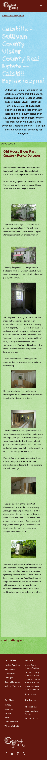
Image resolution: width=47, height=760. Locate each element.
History (8, 705)
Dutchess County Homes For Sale (32, 681)
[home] (10, 6)
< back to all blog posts (13, 15)
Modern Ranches (12, 665)
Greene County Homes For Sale (32, 688)
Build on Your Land (13, 686)
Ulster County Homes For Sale (32, 666)
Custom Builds (31, 718)
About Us (9, 709)
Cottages (9, 678)
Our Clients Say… (12, 722)
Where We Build (12, 726)
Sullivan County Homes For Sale (32, 673)
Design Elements (12, 682)
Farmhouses (10, 673)
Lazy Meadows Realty (31, 712)
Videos (8, 713)
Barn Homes (10, 669)
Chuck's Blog (30, 707)
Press (7, 717)
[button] (41, 6)
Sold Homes (30, 694)
